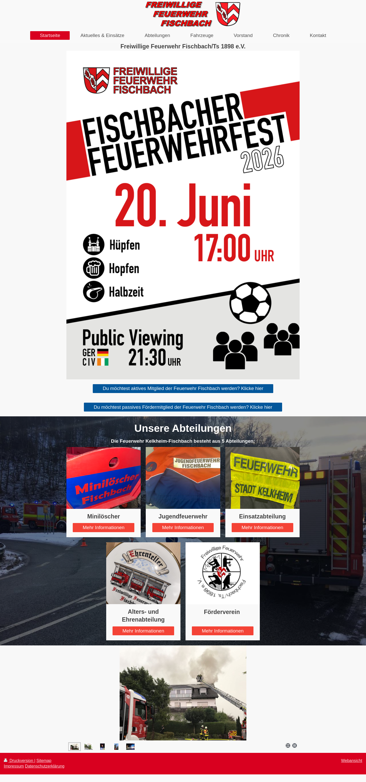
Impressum (14, 766)
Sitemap (43, 760)
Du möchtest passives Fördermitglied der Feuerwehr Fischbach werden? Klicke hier (183, 407)
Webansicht (351, 760)
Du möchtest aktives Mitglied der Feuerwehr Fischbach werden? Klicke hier (183, 388)
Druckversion (19, 760)
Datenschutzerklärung (45, 766)
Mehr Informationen (103, 527)
